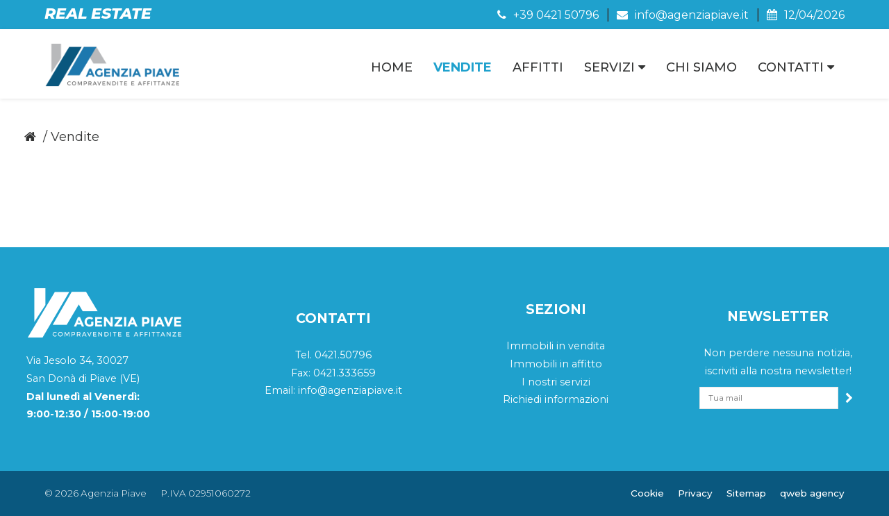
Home (392, 67)
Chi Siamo (701, 67)
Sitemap (746, 493)
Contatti (796, 67)
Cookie (647, 493)
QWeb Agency (812, 493)
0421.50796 (343, 355)
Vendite (462, 67)
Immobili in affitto (556, 364)
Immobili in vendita (555, 346)
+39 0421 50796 (548, 15)
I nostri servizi (556, 382)
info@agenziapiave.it (683, 15)
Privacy (695, 493)
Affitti (538, 67)
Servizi (614, 67)
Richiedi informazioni (555, 399)
